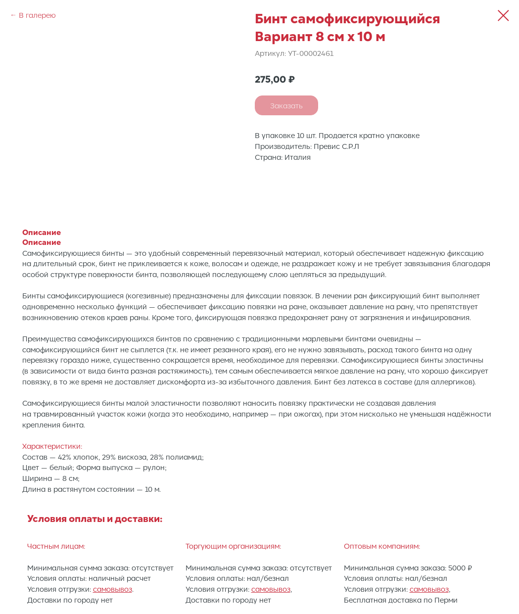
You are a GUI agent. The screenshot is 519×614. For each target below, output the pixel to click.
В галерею (37, 15)
